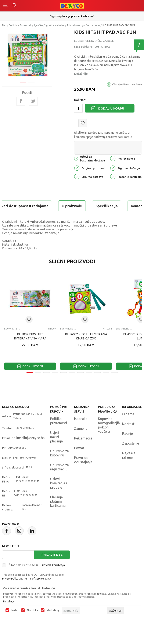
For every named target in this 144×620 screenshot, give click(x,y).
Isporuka (80, 419)
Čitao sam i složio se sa (37, 565)
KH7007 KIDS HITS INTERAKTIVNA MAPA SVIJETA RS (30, 338)
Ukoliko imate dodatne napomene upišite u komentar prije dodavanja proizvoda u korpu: (103, 135)
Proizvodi (25, 25)
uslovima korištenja (52, 565)
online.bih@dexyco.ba (28, 438)
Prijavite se (52, 554)
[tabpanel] (27, 55)
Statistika (32, 610)
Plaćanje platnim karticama (58, 501)
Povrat (79, 448)
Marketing (53, 610)
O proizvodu (72, 206)
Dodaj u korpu (111, 108)
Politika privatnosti (58, 421)
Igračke (38, 25)
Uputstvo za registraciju (59, 467)
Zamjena (80, 428)
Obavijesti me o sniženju (127, 84)
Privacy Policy (10, 578)
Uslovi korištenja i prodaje (58, 483)
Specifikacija (107, 206)
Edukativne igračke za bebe (83, 25)
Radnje (127, 433)
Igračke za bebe (55, 25)
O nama (128, 414)
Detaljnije (81, 73)
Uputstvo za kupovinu (59, 453)
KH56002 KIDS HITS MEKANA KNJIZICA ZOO (86, 336)
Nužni (14, 610)
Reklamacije (83, 438)
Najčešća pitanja (128, 455)
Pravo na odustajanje (83, 460)
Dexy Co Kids (9, 25)
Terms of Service (34, 578)
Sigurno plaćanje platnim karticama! (72, 16)
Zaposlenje (130, 443)
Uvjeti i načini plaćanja (56, 437)
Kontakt (128, 424)
